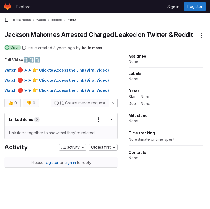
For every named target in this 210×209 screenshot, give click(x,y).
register (52, 162)
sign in (70, 162)
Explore (23, 6)
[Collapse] (110, 119)
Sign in (173, 6)
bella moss (92, 47)
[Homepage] (7, 6)
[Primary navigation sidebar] (6, 19)
